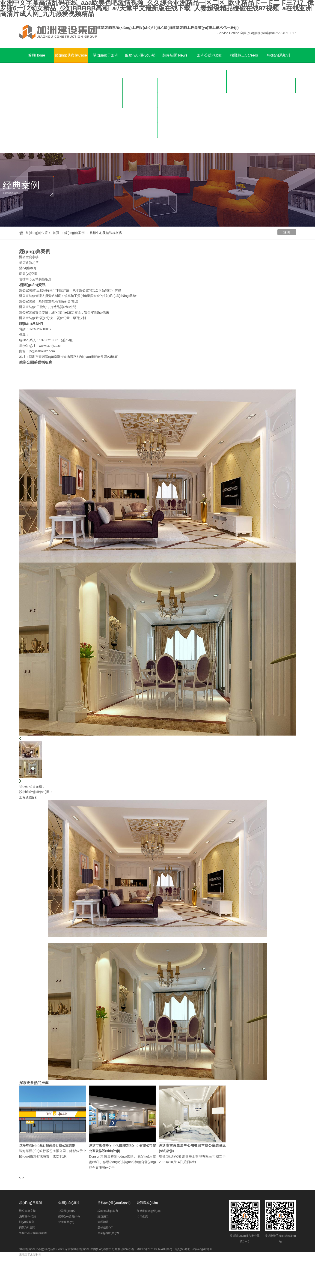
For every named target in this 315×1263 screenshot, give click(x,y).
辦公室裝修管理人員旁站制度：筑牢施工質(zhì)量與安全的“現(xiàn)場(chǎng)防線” (78, 296)
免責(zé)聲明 (182, 1249)
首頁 (36, 55)
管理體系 (140, 115)
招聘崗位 (244, 85)
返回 (286, 232)
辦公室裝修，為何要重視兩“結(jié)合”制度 (48, 301)
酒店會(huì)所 (71, 85)
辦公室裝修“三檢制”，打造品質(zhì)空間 (47, 307)
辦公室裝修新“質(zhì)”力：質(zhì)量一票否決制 (52, 318)
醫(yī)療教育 (71, 100)
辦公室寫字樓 (71, 70)
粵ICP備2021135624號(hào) (154, 1249)
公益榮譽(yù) (209, 85)
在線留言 (278, 100)
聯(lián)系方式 (278, 85)
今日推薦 (174, 85)
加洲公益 (209, 62)
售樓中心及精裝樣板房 (71, 137)
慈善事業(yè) (105, 115)
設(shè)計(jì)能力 (140, 85)
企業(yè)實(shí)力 (140, 145)
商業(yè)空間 (71, 115)
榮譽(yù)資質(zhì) (105, 100)
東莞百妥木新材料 (30, 1254)
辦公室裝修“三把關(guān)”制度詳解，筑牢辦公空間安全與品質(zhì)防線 (70, 290)
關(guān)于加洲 (105, 62)
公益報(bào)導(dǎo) (209, 100)
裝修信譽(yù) (140, 130)
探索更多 (26, 1082)
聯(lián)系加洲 (278, 62)
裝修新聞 (174, 55)
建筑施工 (140, 100)
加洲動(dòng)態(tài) (175, 70)
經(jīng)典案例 (71, 55)
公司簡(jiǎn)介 (105, 85)
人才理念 (244, 70)
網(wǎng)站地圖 (202, 1249)
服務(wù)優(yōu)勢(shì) (140, 62)
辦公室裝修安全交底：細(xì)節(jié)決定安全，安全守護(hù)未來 (64, 312)
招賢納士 (244, 55)
